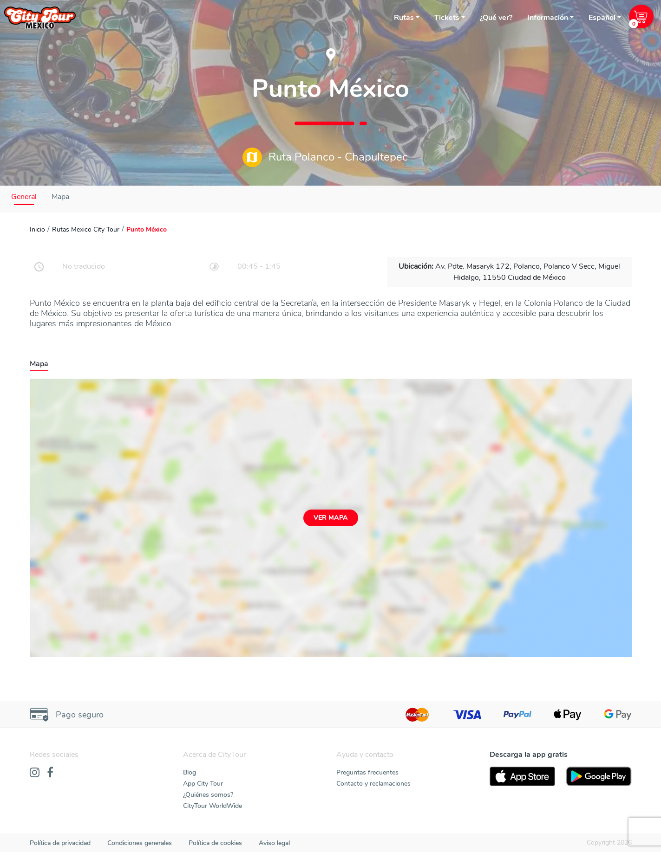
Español (602, 18)
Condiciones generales (139, 843)
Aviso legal (274, 843)
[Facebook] (50, 773)
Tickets (446, 18)
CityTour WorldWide (212, 805)
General (24, 197)
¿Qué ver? (496, 18)
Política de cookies (215, 843)
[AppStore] (522, 776)
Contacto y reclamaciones (373, 783)
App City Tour (203, 783)
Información (547, 18)
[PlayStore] (599, 776)
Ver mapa (331, 517)
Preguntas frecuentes (367, 772)
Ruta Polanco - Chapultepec (325, 157)
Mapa (60, 197)
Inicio (37, 229)
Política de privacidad (60, 843)
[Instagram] (34, 773)
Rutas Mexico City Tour (85, 229)
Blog (189, 772)
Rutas (404, 18)
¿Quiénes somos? (208, 794)
